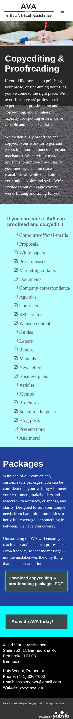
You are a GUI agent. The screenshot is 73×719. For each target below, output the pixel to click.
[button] (36, 581)
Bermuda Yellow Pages (15, 703)
